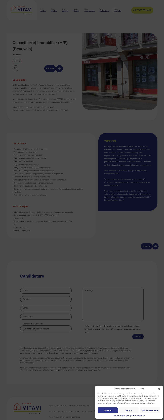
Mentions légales (119, 416)
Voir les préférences (150, 410)
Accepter (108, 410)
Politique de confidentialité (135, 416)
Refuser (129, 410)
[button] (159, 389)
